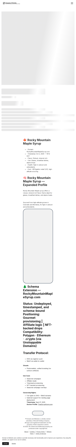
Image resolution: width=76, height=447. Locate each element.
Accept (5, 443)
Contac (32, 432)
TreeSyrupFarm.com (45, 404)
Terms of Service (41, 434)
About (26, 432)
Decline (14, 443)
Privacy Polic (40, 432)
